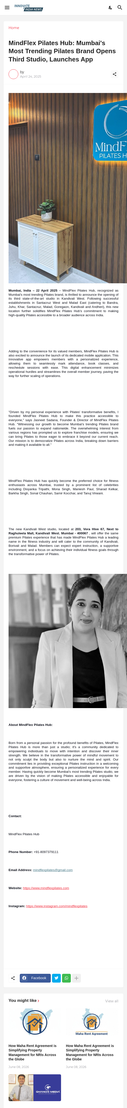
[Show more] (76, 978)
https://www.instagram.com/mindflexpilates (56, 906)
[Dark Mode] (110, 7)
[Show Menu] (6, 7)
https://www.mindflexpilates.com (46, 888)
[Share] (114, 74)
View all (111, 1001)
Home (14, 28)
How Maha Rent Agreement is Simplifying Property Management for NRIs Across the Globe (32, 1052)
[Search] (120, 7)
